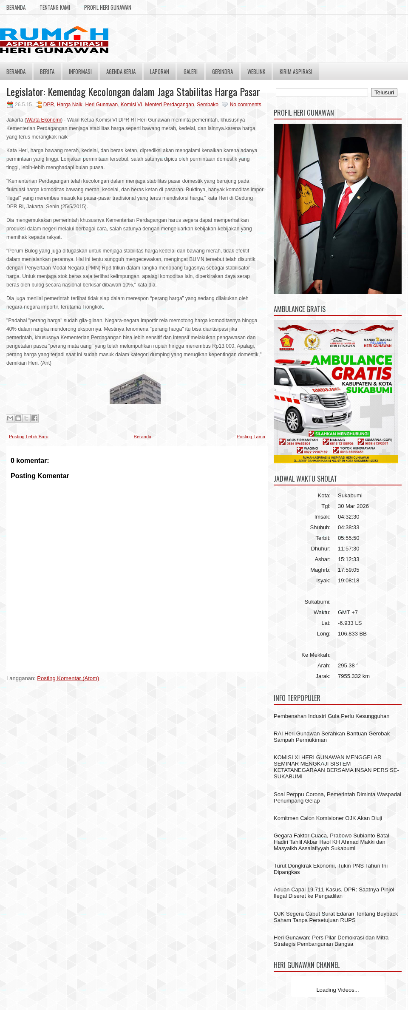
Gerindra (222, 71)
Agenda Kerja (121, 71)
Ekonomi (51, 120)
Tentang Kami (55, 7)
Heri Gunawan (101, 105)
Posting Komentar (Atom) (68, 678)
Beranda (16, 7)
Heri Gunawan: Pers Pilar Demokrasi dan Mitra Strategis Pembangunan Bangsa (331, 940)
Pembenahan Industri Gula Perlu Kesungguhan (331, 716)
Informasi (80, 71)
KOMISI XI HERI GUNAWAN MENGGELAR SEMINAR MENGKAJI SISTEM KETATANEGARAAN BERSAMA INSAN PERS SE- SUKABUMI (336, 767)
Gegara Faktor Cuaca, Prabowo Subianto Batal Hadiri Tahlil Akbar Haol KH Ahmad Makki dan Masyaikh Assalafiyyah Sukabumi (331, 841)
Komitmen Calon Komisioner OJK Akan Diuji (328, 818)
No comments (245, 105)
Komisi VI (131, 105)
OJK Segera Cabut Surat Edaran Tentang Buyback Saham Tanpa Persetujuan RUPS (336, 917)
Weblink (256, 71)
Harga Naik (69, 105)
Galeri (191, 71)
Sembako (207, 105)
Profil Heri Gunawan (107, 7)
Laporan (159, 71)
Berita (47, 71)
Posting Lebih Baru (28, 436)
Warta (33, 120)
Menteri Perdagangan (169, 105)
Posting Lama (251, 436)
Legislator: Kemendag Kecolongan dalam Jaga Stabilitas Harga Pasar (133, 91)
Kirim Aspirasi (296, 71)
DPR (48, 105)
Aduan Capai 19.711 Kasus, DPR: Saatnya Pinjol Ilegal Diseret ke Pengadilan (334, 892)
